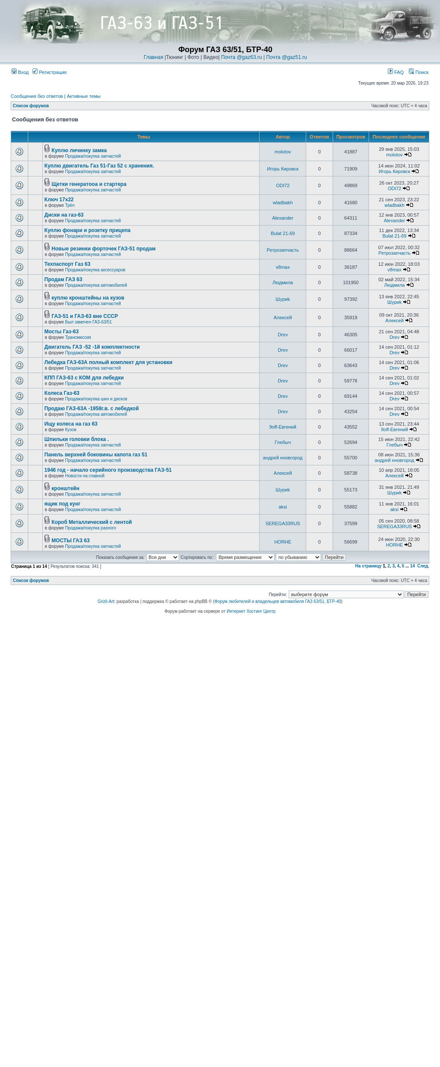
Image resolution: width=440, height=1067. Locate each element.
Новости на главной (84, 475)
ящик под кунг (62, 504)
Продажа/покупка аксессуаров (95, 269)
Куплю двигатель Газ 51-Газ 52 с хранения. (99, 166)
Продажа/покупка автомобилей (96, 285)
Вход (20, 72)
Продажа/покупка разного (90, 528)
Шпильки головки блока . (76, 439)
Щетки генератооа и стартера (89, 184)
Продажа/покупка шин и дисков (96, 399)
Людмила (282, 282)
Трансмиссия (78, 337)
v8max (282, 267)
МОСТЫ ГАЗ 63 (71, 541)
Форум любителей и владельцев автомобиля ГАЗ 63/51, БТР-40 (278, 601)
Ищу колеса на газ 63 (70, 424)
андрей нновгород (282, 457)
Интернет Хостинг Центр (251, 611)
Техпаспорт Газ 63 (67, 264)
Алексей (283, 317)
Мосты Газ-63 (61, 332)
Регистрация (49, 72)
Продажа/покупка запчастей (93, 156)
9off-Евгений (282, 426)
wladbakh (282, 202)
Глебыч (283, 442)
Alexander (283, 217)
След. (423, 566)
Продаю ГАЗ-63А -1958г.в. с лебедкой (91, 409)
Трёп (69, 205)
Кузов (70, 429)
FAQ (396, 72)
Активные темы (83, 96)
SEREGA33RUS (283, 523)
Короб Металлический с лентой (92, 522)
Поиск (418, 72)
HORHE (282, 541)
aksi (283, 506)
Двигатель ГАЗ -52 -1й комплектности (92, 347)
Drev (283, 334)
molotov (283, 151)
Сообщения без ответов (37, 96)
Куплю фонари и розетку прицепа (87, 230)
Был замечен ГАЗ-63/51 (88, 322)
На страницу (368, 566)
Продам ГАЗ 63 (63, 279)
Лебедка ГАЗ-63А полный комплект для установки (108, 362)
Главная (153, 57)
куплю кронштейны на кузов (88, 298)
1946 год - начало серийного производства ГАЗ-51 (108, 470)
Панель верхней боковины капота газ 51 (96, 455)
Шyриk (283, 299)
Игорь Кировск (283, 168)
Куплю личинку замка (79, 150)
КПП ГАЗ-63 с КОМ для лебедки (84, 378)
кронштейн (66, 488)
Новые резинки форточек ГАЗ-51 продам (104, 249)
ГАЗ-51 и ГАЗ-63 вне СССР (85, 316)
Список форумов (31, 105)
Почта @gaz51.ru (286, 57)
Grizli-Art (105, 601)
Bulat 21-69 (283, 233)
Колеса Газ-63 (62, 393)
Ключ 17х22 (59, 200)
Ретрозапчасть (283, 250)
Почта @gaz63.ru (241, 57)
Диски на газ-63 (64, 215)
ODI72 (282, 185)
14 (412, 566)
